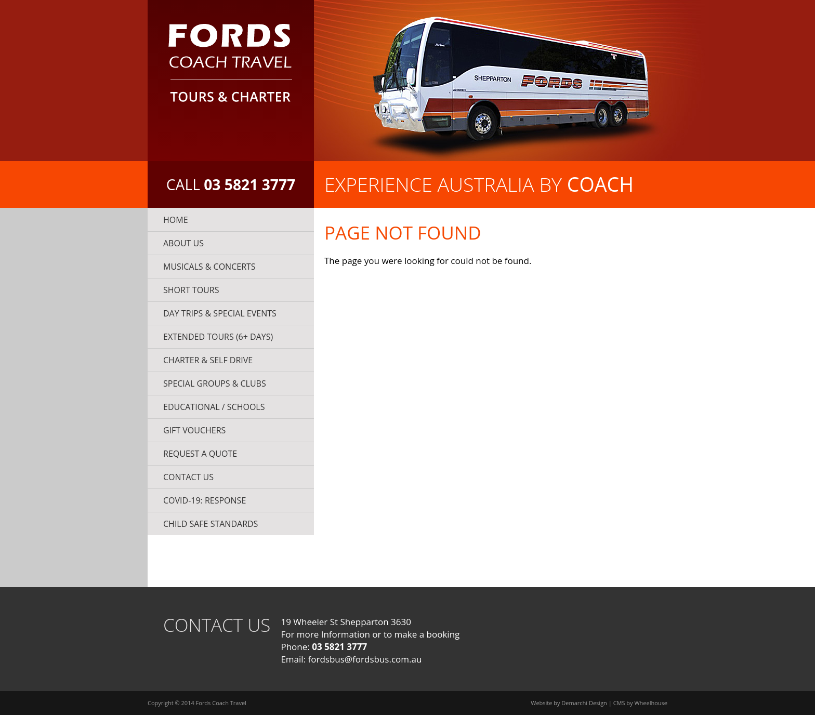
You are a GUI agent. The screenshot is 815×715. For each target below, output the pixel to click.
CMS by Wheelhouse (640, 703)
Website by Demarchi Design (569, 703)
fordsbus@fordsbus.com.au (365, 659)
